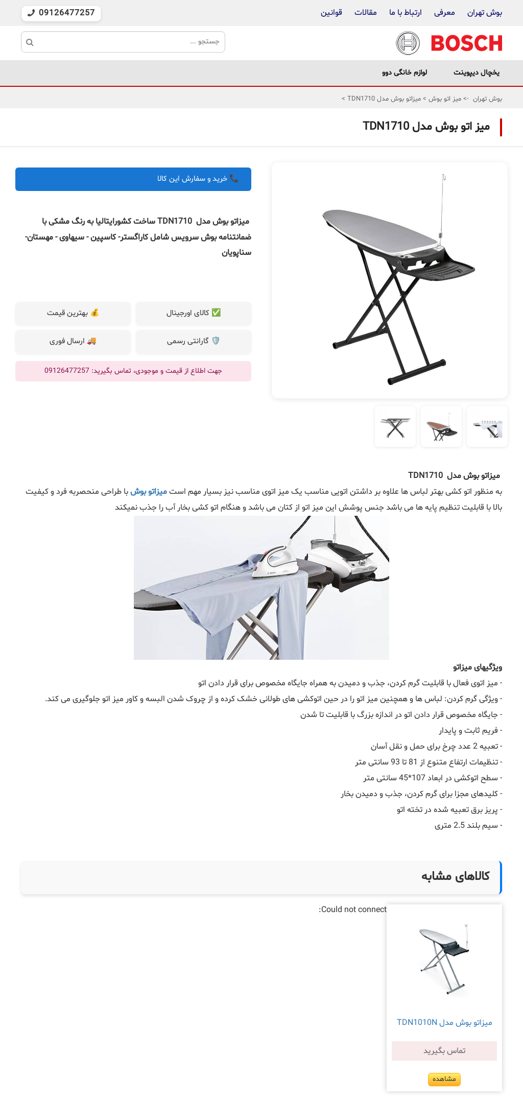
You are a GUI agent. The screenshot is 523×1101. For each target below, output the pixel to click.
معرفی (444, 12)
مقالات (365, 12)
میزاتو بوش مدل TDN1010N (444, 1022)
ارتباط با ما (404, 12)
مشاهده (444, 1079)
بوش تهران (484, 12)
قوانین (331, 12)
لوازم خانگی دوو (404, 73)
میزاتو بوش (149, 491)
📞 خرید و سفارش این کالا (198, 179)
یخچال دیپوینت (477, 73)
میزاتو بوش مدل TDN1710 (383, 99)
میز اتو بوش (443, 99)
